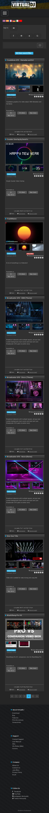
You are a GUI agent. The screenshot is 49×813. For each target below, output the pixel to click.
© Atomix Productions (24, 810)
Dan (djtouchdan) (38, 649)
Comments (22, 134)
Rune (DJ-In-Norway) (37, 94)
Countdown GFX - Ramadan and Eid (20, 60)
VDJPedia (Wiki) (17, 746)
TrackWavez (12, 219)
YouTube (16, 794)
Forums (15, 748)
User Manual (16, 742)
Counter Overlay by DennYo (17, 139)
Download (15, 713)
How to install (33, 134)
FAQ (13, 744)
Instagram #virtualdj (20, 796)
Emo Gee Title (12, 536)
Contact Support (18, 739)
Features (15, 718)
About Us (15, 765)
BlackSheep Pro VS (14, 615)
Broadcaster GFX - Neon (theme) (19, 457)
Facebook (16, 791)
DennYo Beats (39, 173)
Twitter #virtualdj (19, 798)
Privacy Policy (17, 772)
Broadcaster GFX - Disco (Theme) (20, 377)
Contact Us (16, 768)
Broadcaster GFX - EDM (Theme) (19, 298)
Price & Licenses (17, 720)
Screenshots (16, 722)
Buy (13, 715)
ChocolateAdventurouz (36, 255)
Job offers (15, 770)
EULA (14, 775)
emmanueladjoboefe (37, 570)
